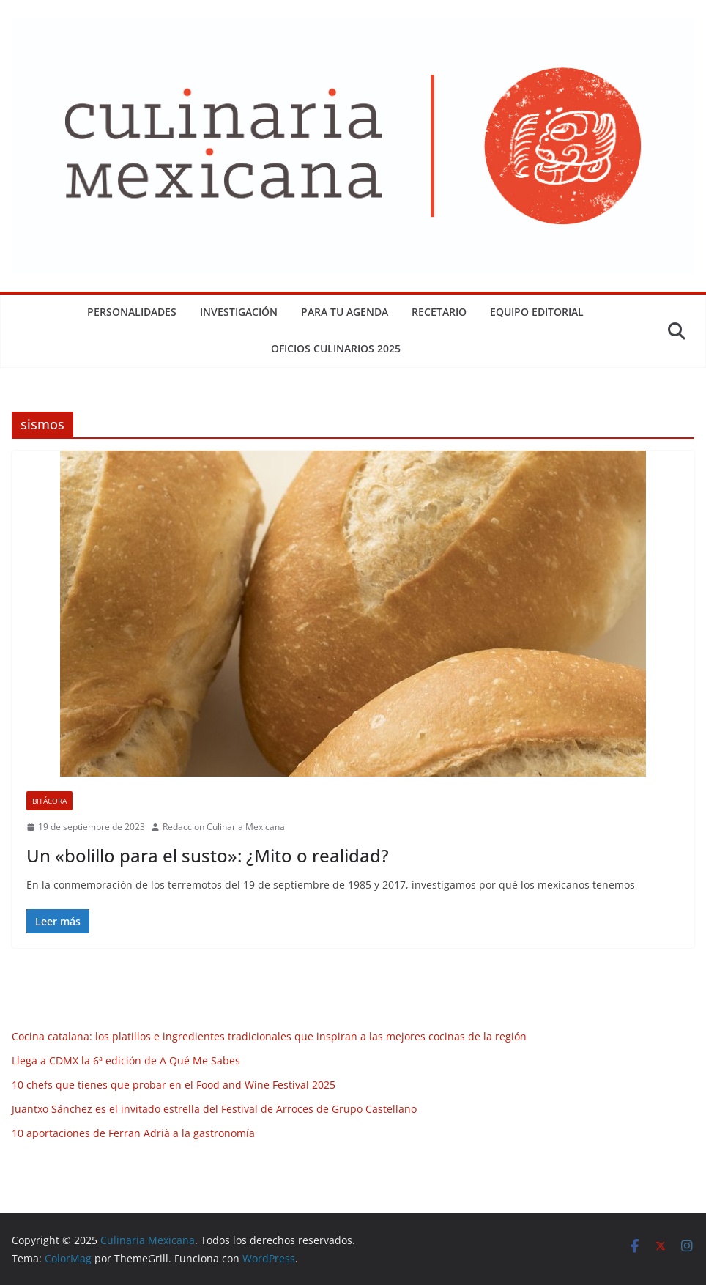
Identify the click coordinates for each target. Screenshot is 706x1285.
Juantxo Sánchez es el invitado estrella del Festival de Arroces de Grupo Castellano (214, 1109)
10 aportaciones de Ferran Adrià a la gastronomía (133, 1133)
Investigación (239, 312)
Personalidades (131, 312)
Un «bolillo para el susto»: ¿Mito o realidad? (207, 855)
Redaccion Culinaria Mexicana (224, 827)
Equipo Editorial (537, 312)
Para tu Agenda (344, 312)
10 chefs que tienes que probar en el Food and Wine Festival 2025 (173, 1085)
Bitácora (49, 801)
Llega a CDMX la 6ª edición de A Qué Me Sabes (126, 1060)
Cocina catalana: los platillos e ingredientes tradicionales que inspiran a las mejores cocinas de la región (269, 1036)
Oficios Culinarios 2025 (336, 348)
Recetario (439, 312)
